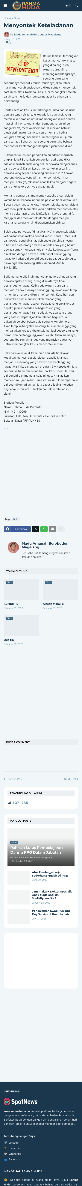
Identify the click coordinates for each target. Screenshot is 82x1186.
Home (7, 18)
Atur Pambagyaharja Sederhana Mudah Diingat (50, 874)
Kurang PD (11, 604)
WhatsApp (13, 1154)
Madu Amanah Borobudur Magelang (45, 545)
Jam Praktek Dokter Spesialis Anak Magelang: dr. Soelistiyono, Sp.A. (52, 895)
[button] (5, 5)
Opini (17, 18)
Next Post (70, 779)
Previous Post (14, 779)
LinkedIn (11, 1143)
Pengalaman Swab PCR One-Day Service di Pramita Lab (52, 912)
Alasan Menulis (53, 604)
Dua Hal (9, 640)
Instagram (12, 1148)
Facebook (12, 1159)
